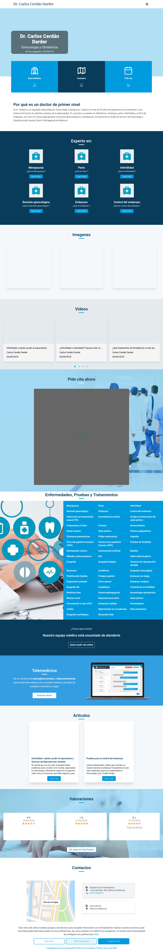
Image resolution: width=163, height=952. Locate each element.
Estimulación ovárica (77, 551)
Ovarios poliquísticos (140, 531)
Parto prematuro (138, 609)
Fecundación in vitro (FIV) (79, 603)
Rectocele (71, 570)
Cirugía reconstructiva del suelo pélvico (143, 518)
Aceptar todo (114, 941)
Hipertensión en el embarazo (112, 609)
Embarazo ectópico (139, 581)
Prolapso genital (106, 576)
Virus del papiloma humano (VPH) (80, 544)
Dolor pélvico (104, 531)
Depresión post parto (108, 598)
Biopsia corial (73, 598)
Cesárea (102, 525)
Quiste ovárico (74, 531)
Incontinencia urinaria (109, 516)
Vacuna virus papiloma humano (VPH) (109, 544)
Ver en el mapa (50, 902)
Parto (101, 505)
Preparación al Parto (77, 525)
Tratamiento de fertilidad (142, 587)
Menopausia (73, 505)
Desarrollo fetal (106, 614)
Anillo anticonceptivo (140, 556)
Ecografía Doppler (107, 562)
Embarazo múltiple (107, 603)
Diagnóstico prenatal (77, 581)
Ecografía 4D (73, 587)
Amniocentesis (137, 525)
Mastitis (134, 551)
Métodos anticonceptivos (79, 556)
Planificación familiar (77, 576)
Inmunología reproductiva (142, 592)
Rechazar (49, 941)
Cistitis (70, 609)
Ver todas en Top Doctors (81, 849)
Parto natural (104, 581)
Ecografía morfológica (78, 614)
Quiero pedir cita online (81, 645)
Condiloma (103, 570)
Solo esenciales (81, 941)
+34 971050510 (96, 893)
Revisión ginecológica (77, 511)
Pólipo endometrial (107, 536)
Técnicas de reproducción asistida (143, 563)
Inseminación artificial (109, 551)
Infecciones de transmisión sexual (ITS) (80, 518)
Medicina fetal (74, 592)
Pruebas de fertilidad (140, 542)
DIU (100, 556)
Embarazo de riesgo (140, 576)
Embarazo (103, 511)
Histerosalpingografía (109, 592)
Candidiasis (104, 587)
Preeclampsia (137, 603)
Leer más (36, 176)
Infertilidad (135, 505)
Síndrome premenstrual (78, 536)
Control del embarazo (140, 511)
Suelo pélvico (136, 598)
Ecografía (71, 562)
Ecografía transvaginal (141, 570)
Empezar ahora (44, 695)
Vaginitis (134, 536)
